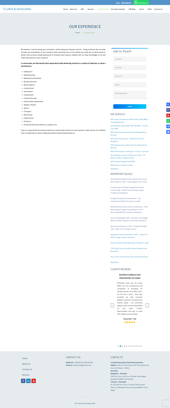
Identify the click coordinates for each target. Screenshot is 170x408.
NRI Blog (132, 9)
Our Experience (103, 9)
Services (90, 9)
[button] (118, 346)
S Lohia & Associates (17, 9)
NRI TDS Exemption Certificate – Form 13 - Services (130, 151)
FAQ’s (150, 9)
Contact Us (158, 9)
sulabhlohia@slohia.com (82, 365)
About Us (73, 9)
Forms (141, 9)
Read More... (115, 169)
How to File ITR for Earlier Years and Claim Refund (129, 257)
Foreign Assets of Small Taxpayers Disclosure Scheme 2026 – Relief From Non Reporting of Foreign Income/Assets (127, 190)
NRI (82, 9)
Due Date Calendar (118, 9)
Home (65, 9)
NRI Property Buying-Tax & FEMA (123, 161)
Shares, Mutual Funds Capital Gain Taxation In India (129, 243)
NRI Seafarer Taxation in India (122, 165)
